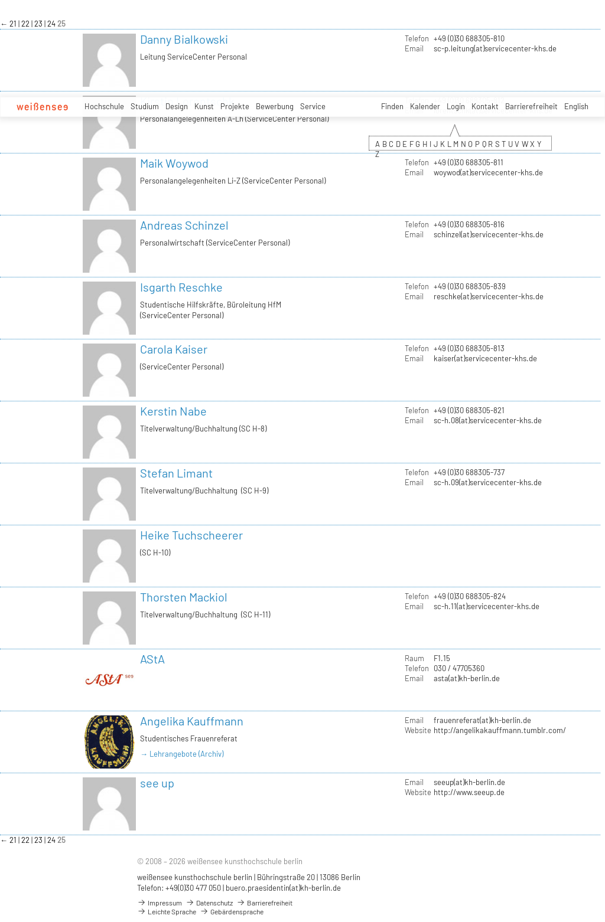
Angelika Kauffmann (191, 721)
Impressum (159, 902)
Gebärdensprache (232, 911)
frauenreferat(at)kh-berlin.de (482, 720)
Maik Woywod (174, 163)
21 (13, 23)
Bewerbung (275, 106)
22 (26, 23)
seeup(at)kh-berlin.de (469, 782)
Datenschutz (209, 902)
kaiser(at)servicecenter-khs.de (485, 358)
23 (39, 23)
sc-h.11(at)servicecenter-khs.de (486, 606)
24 (52, 23)
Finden (392, 106)
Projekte (234, 106)
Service (313, 106)
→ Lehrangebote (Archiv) (181, 753)
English (576, 106)
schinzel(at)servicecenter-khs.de (489, 234)
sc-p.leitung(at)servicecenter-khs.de (495, 48)
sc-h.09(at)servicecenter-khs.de (488, 482)
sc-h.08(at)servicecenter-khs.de (488, 420)
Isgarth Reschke (181, 287)
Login (456, 106)
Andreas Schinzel (184, 225)
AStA (152, 659)
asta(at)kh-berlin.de (467, 678)
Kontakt (485, 106)
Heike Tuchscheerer (191, 535)
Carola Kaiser (173, 349)
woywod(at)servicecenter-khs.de (488, 172)
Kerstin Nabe (173, 411)
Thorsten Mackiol (183, 597)
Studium (145, 106)
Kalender (425, 106)
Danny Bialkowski (184, 39)
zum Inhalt (0, 0)
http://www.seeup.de (469, 792)
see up (157, 783)
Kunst (204, 106)
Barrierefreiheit (531, 106)
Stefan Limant (176, 473)
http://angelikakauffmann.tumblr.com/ (500, 730)
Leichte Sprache (166, 911)
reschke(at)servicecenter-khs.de (489, 296)
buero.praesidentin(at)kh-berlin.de (283, 887)
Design (176, 106)
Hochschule (104, 106)
